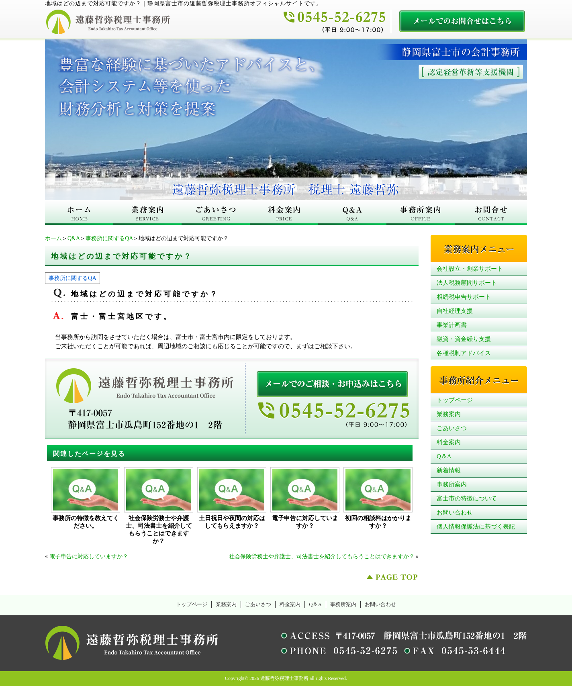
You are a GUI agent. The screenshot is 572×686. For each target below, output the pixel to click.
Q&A (73, 238)
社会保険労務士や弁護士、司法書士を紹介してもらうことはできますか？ (159, 529)
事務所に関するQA (109, 238)
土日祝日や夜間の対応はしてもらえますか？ (232, 522)
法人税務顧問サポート (467, 283)
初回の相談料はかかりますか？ (378, 522)
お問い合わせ (455, 512)
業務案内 (449, 414)
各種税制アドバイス (464, 353)
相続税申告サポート (464, 297)
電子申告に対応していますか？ (305, 522)
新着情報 (449, 470)
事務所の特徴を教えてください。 (86, 522)
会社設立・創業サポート (470, 268)
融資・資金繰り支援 (464, 339)
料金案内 (449, 442)
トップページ (455, 400)
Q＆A (444, 456)
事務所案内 (452, 484)
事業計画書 (452, 325)
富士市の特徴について (467, 498)
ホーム (53, 238)
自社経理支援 (455, 311)
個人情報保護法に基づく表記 (476, 526)
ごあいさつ (452, 428)
